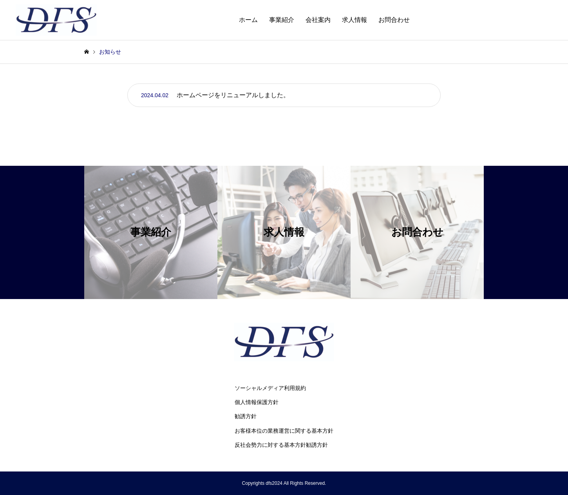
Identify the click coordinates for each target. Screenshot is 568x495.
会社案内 (318, 19)
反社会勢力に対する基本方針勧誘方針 (281, 445)
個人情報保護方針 (257, 402)
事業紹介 (281, 19)
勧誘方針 (246, 416)
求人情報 (354, 19)
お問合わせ (394, 19)
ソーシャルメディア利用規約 (270, 388)
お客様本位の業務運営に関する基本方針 (284, 431)
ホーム (248, 19)
